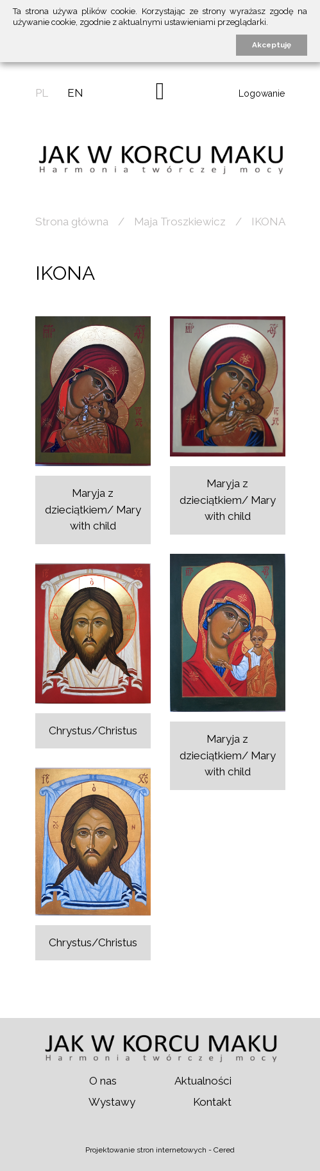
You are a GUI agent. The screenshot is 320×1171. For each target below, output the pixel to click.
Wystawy (111, 1101)
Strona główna (71, 221)
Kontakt (212, 1101)
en (75, 92)
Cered (224, 1149)
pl (41, 92)
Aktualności (203, 1080)
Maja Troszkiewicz (180, 221)
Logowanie (262, 93)
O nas (103, 1080)
